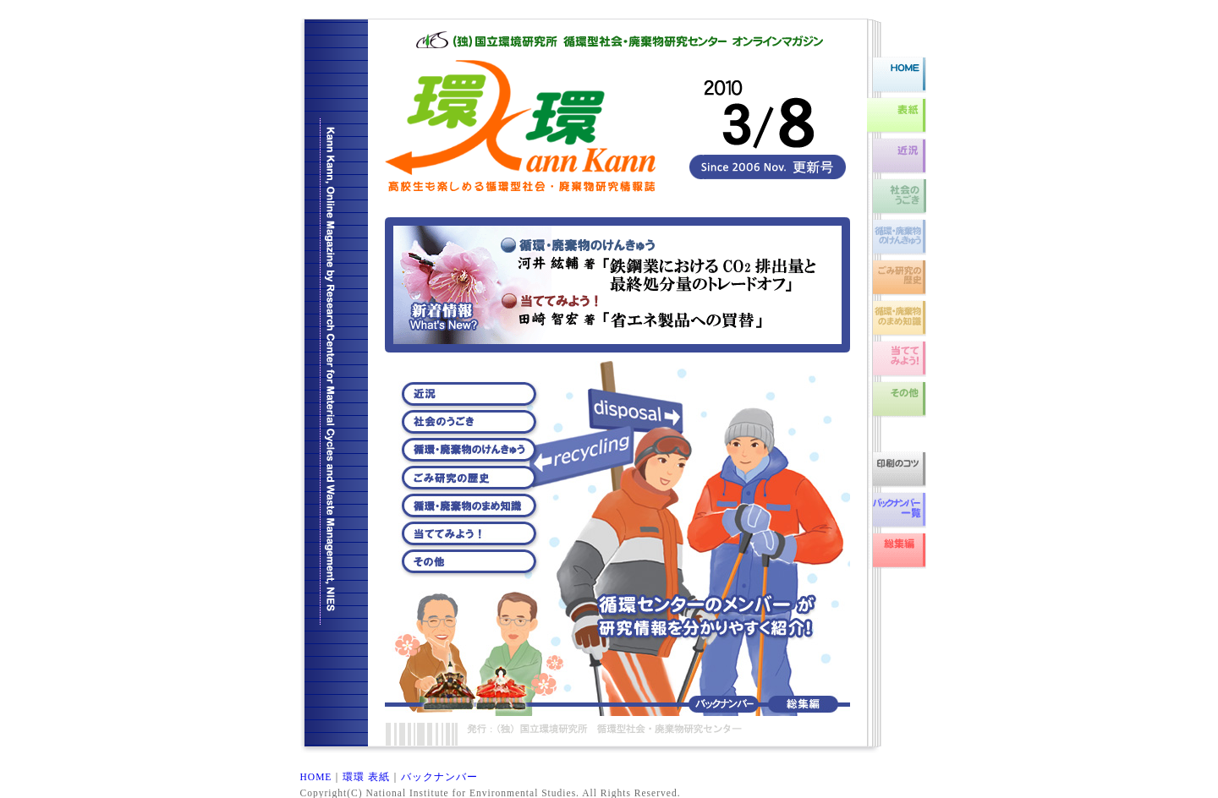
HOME (316, 777)
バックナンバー (439, 777)
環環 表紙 (366, 777)
